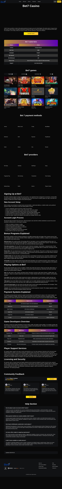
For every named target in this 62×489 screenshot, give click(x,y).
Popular (10, 86)
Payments (34, 1)
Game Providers (55, 478)
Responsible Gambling (42, 480)
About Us (40, 475)
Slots (51, 86)
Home (20, 1)
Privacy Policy (41, 478)
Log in (55, 1)
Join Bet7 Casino (31, 45)
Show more (31, 409)
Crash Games (38, 86)
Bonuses (24, 1)
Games (29, 1)
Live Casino (24, 86)
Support (39, 1)
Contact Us (54, 480)
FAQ (53, 475)
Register (59, 1)
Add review (52, 391)
